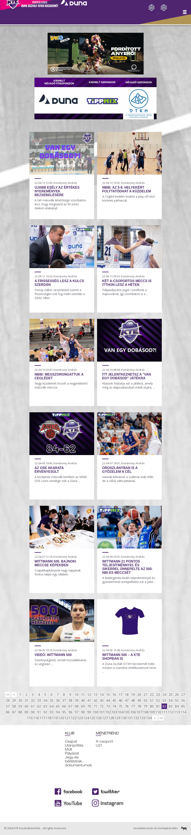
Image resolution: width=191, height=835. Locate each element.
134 (148, 718)
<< (8, 694)
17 (120, 694)
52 (158, 700)
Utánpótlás (74, 745)
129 (117, 718)
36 (58, 700)
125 (92, 718)
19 (133, 694)
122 (73, 718)
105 (126, 712)
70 (89, 706)
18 (127, 694)
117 (42, 718)
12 (89, 694)
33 (39, 700)
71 (95, 706)
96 (70, 712)
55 (177, 700)
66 (64, 706)
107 (139, 712)
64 (51, 706)
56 (183, 700)
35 (51, 700)
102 (108, 712)
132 (136, 718)
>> (161, 718)
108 (145, 712)
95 (64, 712)
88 (20, 712)
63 (45, 706)
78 (139, 706)
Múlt (68, 749)
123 (79, 718)
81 (158, 706)
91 (39, 712)
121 (67, 718)
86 (8, 712)
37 (64, 700)
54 (170, 700)
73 (108, 706)
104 (120, 712)
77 (133, 706)
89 (26, 712)
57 (8, 706)
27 (183, 694)
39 (76, 700)
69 (83, 706)
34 (45, 700)
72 (102, 706)
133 (142, 718)
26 (177, 694)
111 (164, 712)
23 (158, 694)
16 (114, 694)
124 (86, 718)
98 (83, 712)
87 (14, 712)
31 (26, 700)
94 (58, 712)
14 (102, 694)
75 (120, 706)
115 (29, 718)
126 (98, 718)
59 (20, 706)
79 (145, 706)
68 (76, 706)
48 (133, 700)
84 (177, 706)
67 (70, 706)
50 (145, 700)
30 (20, 700)
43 (102, 700)
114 (183, 712)
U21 (99, 745)
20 (139, 694)
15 (108, 694)
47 (127, 700)
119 (54, 718)
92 (45, 712)
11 (83, 694)
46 (120, 700)
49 (139, 700)
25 (170, 694)
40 (83, 700)
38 (70, 700)
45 (114, 700)
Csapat (71, 741)
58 (14, 706)
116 (36, 718)
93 (51, 712)
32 (33, 700)
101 (101, 712)
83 (170, 706)
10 (76, 694)
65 (58, 706)
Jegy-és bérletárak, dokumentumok (78, 761)
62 (39, 706)
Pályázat (72, 753)
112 (170, 712)
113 (177, 712)
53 (164, 700)
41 (89, 700)
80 (152, 706)
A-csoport (104, 741)
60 (26, 706)
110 (158, 712)
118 (48, 718)
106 (133, 712)
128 (111, 718)
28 (8, 700)
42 (95, 700)
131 (130, 718)
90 (33, 712)
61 (33, 706)
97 (76, 712)
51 (152, 700)
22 (152, 694)
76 (127, 706)
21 (145, 694)
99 (89, 712)
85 (183, 706)
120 (61, 718)
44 (108, 700)
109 (151, 712)
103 (114, 712)
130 (123, 718)
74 (114, 706)
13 (95, 694)
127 (105, 718)
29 (14, 700)
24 (164, 694)
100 (95, 712)
